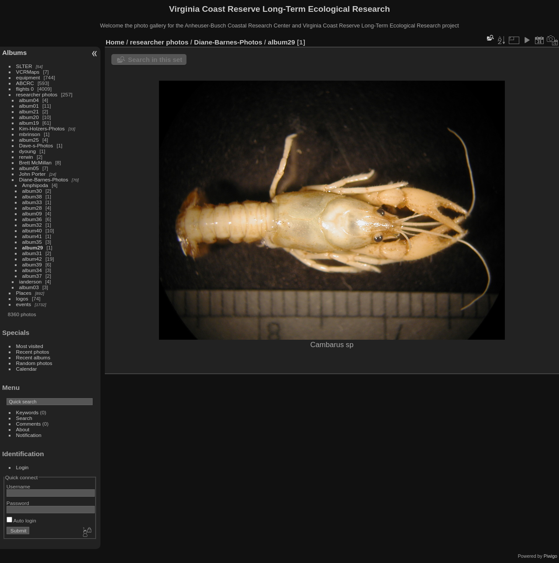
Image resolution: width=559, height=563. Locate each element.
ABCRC (25, 83)
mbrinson (29, 134)
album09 (32, 213)
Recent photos (32, 352)
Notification (28, 435)
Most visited (29, 346)
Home (115, 42)
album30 (32, 191)
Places (23, 293)
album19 (29, 123)
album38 (32, 196)
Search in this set (155, 59)
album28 (32, 208)
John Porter (32, 174)
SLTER (24, 66)
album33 (32, 202)
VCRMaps (28, 72)
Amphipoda (35, 185)
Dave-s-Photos (36, 145)
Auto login (21, 520)
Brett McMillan (35, 162)
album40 (32, 230)
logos (22, 298)
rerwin (26, 157)
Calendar (26, 369)
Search (24, 418)
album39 (32, 264)
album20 (29, 117)
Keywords (27, 412)
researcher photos (37, 94)
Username (18, 486)
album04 (29, 100)
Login (22, 467)
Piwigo (550, 556)
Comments (28, 424)
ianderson (30, 281)
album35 (32, 242)
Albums (14, 52)
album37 (32, 276)
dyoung (27, 151)
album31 (32, 253)
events (23, 304)
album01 (29, 106)
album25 (29, 140)
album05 (29, 168)
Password (18, 503)
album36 (32, 219)
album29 (32, 247)
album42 (32, 259)
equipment (28, 77)
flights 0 (25, 89)
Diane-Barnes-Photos (44, 179)
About (23, 429)
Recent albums (33, 357)
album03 (29, 287)
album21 (29, 111)
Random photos (34, 363)
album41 (32, 236)
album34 (32, 270)
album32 (32, 225)
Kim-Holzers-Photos (42, 128)
